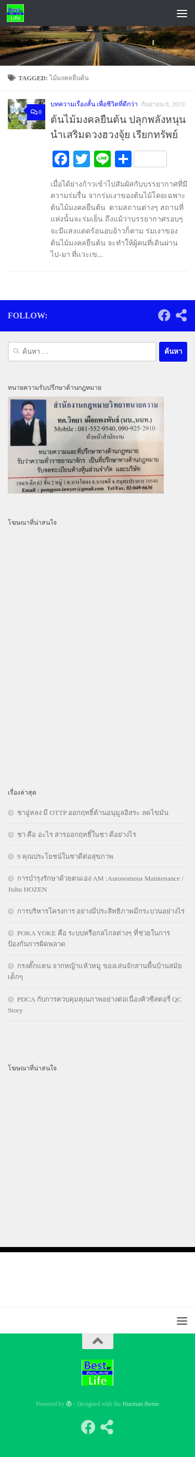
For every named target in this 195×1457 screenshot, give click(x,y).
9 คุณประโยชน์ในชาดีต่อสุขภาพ (65, 856)
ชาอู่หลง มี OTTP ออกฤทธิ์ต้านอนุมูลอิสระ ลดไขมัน (92, 813)
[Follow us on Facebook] (164, 315)
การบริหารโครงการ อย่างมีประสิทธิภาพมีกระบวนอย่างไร (101, 911)
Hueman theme (141, 1404)
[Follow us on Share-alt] (181, 315)
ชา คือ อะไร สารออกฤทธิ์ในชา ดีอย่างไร (76, 834)
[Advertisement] (97, 159)
